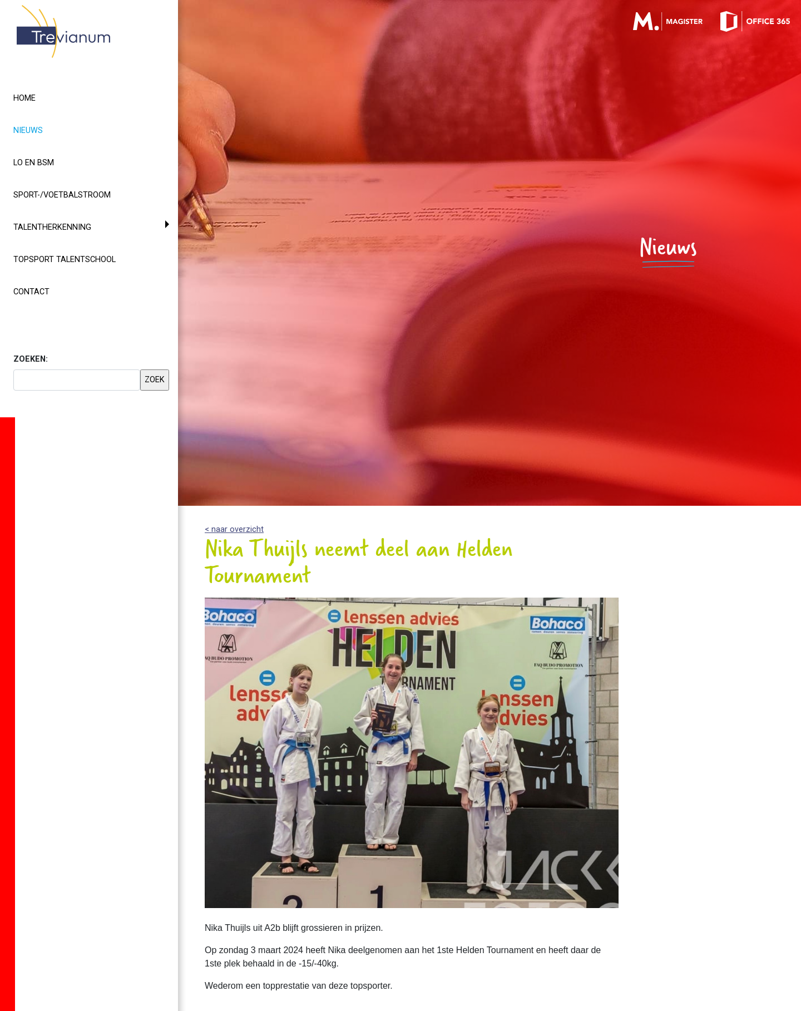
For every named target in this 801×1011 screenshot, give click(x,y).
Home (24, 98)
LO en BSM (33, 162)
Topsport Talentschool (64, 259)
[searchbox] (76, 380)
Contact (31, 292)
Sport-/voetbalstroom (62, 195)
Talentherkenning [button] (52, 227)
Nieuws (48, 129)
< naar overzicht (234, 529)
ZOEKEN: (30, 359)
